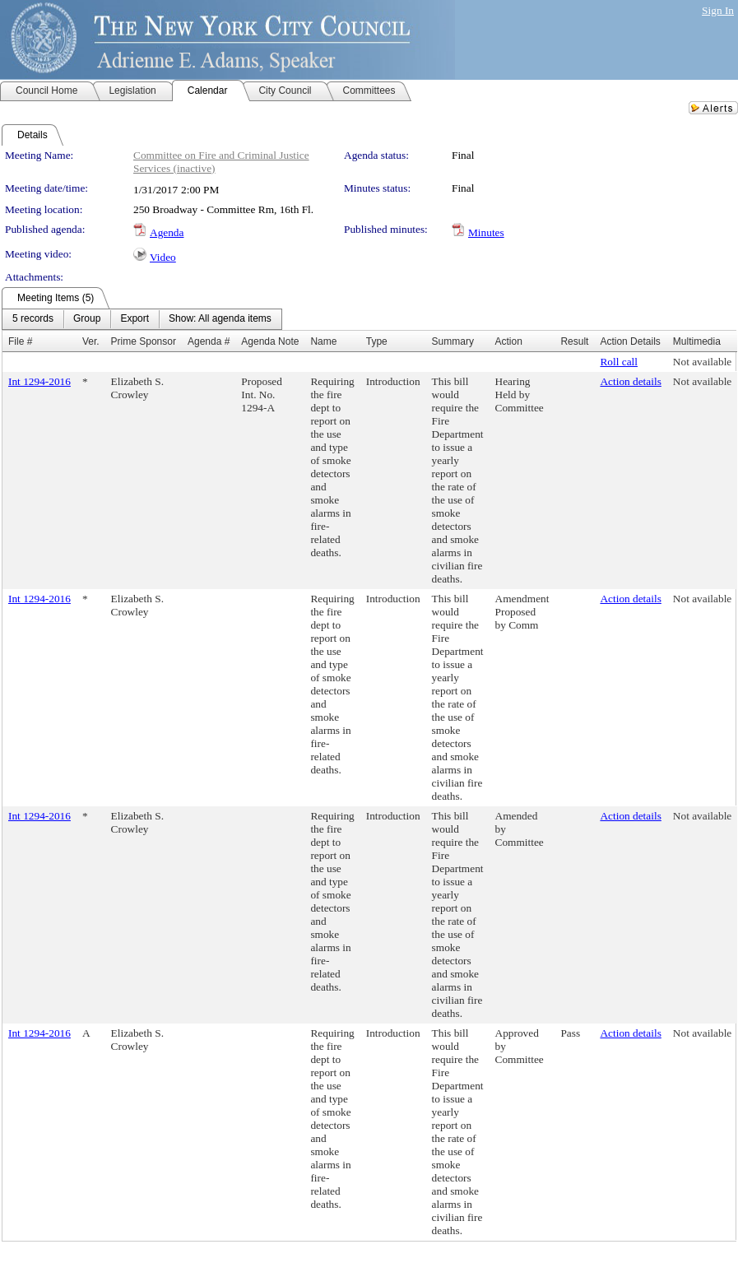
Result (574, 341)
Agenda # (209, 341)
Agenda (166, 232)
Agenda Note (270, 341)
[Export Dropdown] (134, 319)
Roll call (619, 361)
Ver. (91, 341)
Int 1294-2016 (39, 381)
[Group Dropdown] (86, 319)
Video (163, 257)
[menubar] (142, 319)
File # (20, 341)
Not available (702, 361)
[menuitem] (32, 319)
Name (323, 341)
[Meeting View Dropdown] (220, 319)
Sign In (718, 10)
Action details (630, 381)
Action (508, 341)
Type (377, 341)
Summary (453, 341)
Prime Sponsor (143, 341)
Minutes (486, 232)
